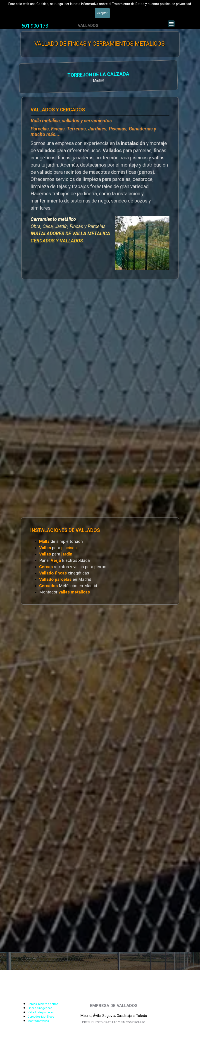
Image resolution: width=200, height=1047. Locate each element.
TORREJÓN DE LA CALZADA (43, 75)
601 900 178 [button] (34, 26)
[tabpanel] (35, 26)
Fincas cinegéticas (40, 1008)
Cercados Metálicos (41, 1016)
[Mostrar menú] (171, 23)
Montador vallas (38, 1021)
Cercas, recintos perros (43, 1004)
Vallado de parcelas (41, 1012)
